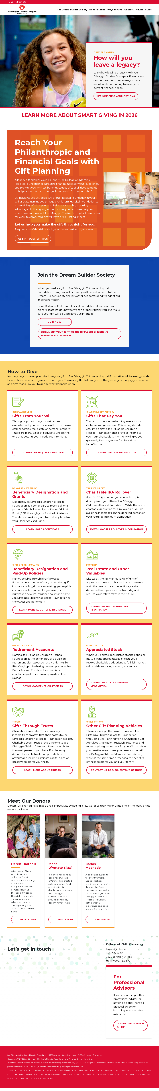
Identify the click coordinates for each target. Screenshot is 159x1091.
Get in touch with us (33, 238)
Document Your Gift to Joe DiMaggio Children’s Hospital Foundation (74, 334)
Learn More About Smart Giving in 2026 (79, 115)
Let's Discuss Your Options (116, 96)
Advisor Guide (144, 9)
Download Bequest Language (43, 452)
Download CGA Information (116, 452)
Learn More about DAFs (42, 529)
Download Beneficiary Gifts (42, 686)
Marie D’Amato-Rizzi (60, 869)
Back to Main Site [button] (16, 2)
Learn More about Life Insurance (42, 609)
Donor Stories (97, 9)
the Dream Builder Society (72, 9)
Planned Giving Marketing (80, 1062)
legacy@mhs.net (116, 952)
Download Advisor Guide (130, 1028)
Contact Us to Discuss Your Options (116, 770)
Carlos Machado (93, 869)
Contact (129, 9)
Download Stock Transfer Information (109, 684)
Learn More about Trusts (42, 770)
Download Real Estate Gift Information (109, 608)
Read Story (32, 923)
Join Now (54, 321)
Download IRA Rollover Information (116, 529)
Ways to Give (114, 9)
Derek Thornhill (23, 867)
